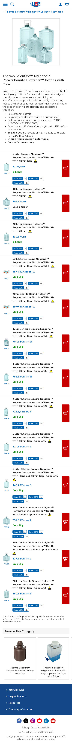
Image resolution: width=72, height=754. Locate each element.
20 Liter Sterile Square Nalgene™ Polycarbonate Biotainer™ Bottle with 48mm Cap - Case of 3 (33, 584)
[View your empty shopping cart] (67, 4)
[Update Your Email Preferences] (53, 721)
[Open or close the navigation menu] (5, 5)
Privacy (25, 727)
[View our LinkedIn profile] (46, 721)
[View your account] (60, 5)
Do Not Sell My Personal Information (36, 732)
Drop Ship (18, 276)
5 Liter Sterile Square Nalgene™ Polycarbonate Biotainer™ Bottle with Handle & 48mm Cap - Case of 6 (35, 472)
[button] (65, 168)
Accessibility (44, 727)
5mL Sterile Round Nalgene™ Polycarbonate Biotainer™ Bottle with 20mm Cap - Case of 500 (33, 262)
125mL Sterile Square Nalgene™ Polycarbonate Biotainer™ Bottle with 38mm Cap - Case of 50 (33, 332)
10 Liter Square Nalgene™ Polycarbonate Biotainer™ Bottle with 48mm (33, 192)
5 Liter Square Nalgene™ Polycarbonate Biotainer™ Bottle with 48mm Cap (33, 157)
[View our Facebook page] (19, 721)
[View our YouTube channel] (39, 721)
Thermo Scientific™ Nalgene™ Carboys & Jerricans (34, 11)
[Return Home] (35, 4)
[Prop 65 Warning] (35, 160)
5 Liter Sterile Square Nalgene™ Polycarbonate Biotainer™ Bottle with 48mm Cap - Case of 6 (33, 437)
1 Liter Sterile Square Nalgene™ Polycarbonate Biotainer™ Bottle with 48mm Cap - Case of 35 (33, 367)
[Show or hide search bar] (12, 5)
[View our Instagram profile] (33, 721)
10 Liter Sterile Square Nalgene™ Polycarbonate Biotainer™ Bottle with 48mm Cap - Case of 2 (33, 511)
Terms (34, 727)
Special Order (20, 207)
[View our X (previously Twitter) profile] (26, 721)
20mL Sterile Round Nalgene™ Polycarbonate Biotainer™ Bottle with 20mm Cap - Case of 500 (33, 297)
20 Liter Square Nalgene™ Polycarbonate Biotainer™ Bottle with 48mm (33, 227)
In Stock (17, 172)
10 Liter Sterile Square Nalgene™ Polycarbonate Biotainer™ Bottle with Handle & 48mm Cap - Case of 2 (35, 546)
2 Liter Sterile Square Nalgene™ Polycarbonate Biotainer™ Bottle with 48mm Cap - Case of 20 (33, 402)
